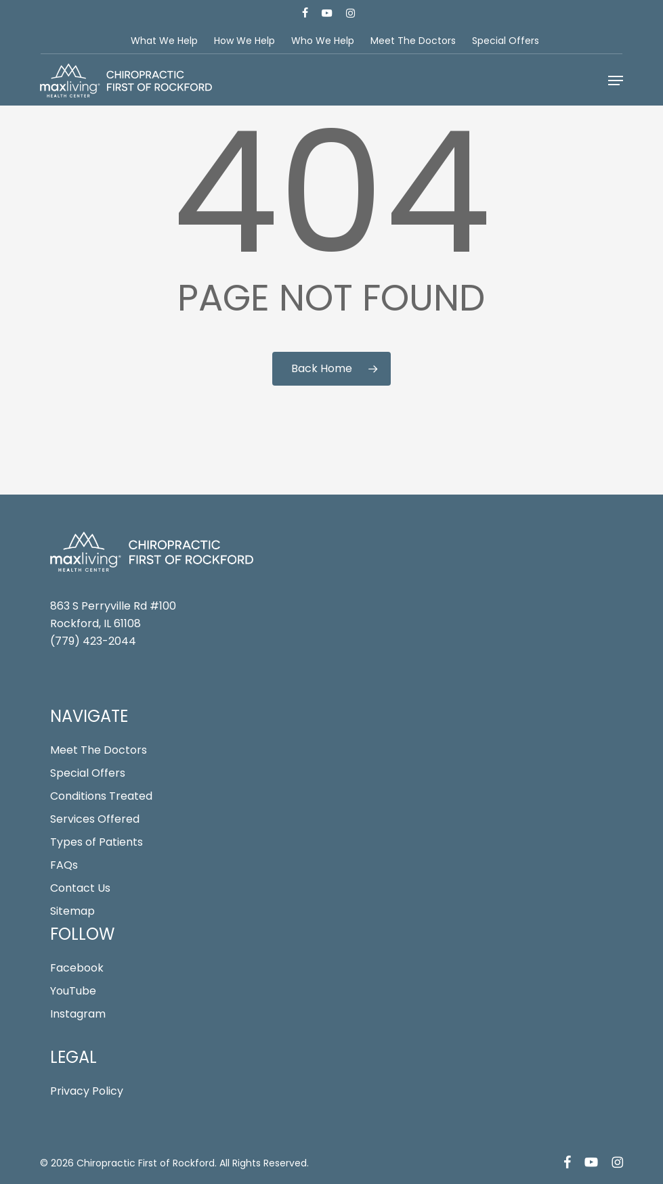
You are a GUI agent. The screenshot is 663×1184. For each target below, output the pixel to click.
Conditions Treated (101, 796)
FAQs (64, 865)
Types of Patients (96, 842)
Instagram (78, 1014)
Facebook (77, 968)
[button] (615, 80)
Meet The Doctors (98, 750)
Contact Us (80, 888)
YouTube (73, 991)
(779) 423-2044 (93, 641)
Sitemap (72, 911)
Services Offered (95, 819)
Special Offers (87, 773)
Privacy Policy (86, 1091)
